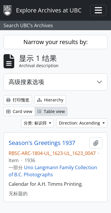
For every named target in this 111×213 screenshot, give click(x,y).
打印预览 (17, 100)
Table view (51, 111)
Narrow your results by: (55, 42)
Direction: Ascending (80, 123)
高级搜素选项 (26, 82)
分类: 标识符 (36, 123)
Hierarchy (50, 100)
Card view (19, 111)
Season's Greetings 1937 (42, 142)
